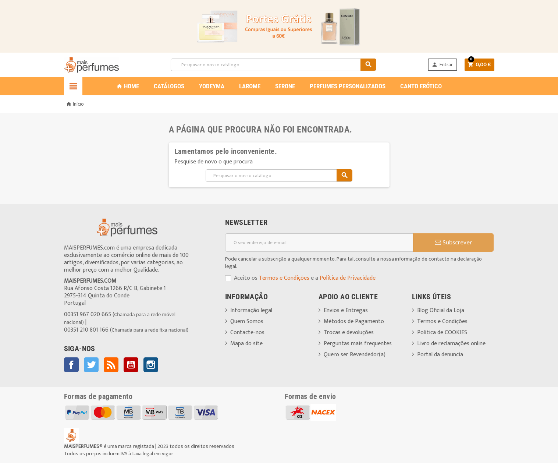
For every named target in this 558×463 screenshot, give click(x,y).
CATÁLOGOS (169, 86)
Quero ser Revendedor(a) (354, 355)
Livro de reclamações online (451, 344)
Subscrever (453, 242)
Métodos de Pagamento (354, 321)
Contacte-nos (247, 332)
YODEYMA (211, 86)
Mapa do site (246, 344)
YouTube (131, 364)
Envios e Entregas (346, 310)
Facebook (71, 364)
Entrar (441, 64)
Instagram (150, 364)
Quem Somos (246, 321)
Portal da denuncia (440, 355)
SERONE (285, 86)
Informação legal (251, 310)
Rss (111, 364)
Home (127, 86)
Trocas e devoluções (349, 332)
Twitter (91, 364)
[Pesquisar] (273, 65)
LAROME (249, 86)
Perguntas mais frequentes (358, 344)
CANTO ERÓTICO (421, 86)
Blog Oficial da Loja (440, 310)
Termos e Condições (284, 278)
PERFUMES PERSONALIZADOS (347, 86)
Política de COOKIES (442, 332)
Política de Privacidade (348, 278)
